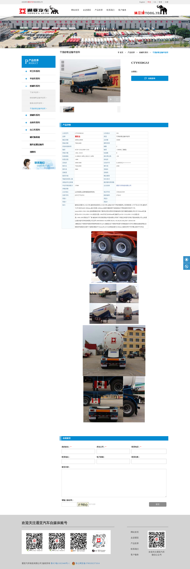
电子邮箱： (101, 457)
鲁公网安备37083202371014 (88, 563)
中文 (149, 2)
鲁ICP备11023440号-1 (60, 563)
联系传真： (135, 457)
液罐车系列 (35, 115)
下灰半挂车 (35, 92)
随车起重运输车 (37, 145)
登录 (160, 2)
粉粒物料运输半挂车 (38, 98)
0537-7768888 (49, 168)
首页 (121, 52)
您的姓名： (66, 447)
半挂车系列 (35, 79)
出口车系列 (35, 130)
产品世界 (131, 52)
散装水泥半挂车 (36, 103)
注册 (166, 2)
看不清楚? (92, 504)
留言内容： (66, 467)
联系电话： (136, 447)
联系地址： (66, 457)
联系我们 (135, 549)
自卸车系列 (35, 122)
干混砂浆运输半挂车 (38, 109)
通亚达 (77, 136)
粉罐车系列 (35, 86)
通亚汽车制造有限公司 (123, 185)
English (142, 2)
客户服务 (135, 555)
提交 (158, 504)
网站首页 (135, 532)
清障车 (33, 152)
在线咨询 (149, 78)
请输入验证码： (68, 500)
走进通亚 (135, 538)
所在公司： (101, 447)
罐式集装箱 (35, 137)
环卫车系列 (35, 71)
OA (155, 2)
